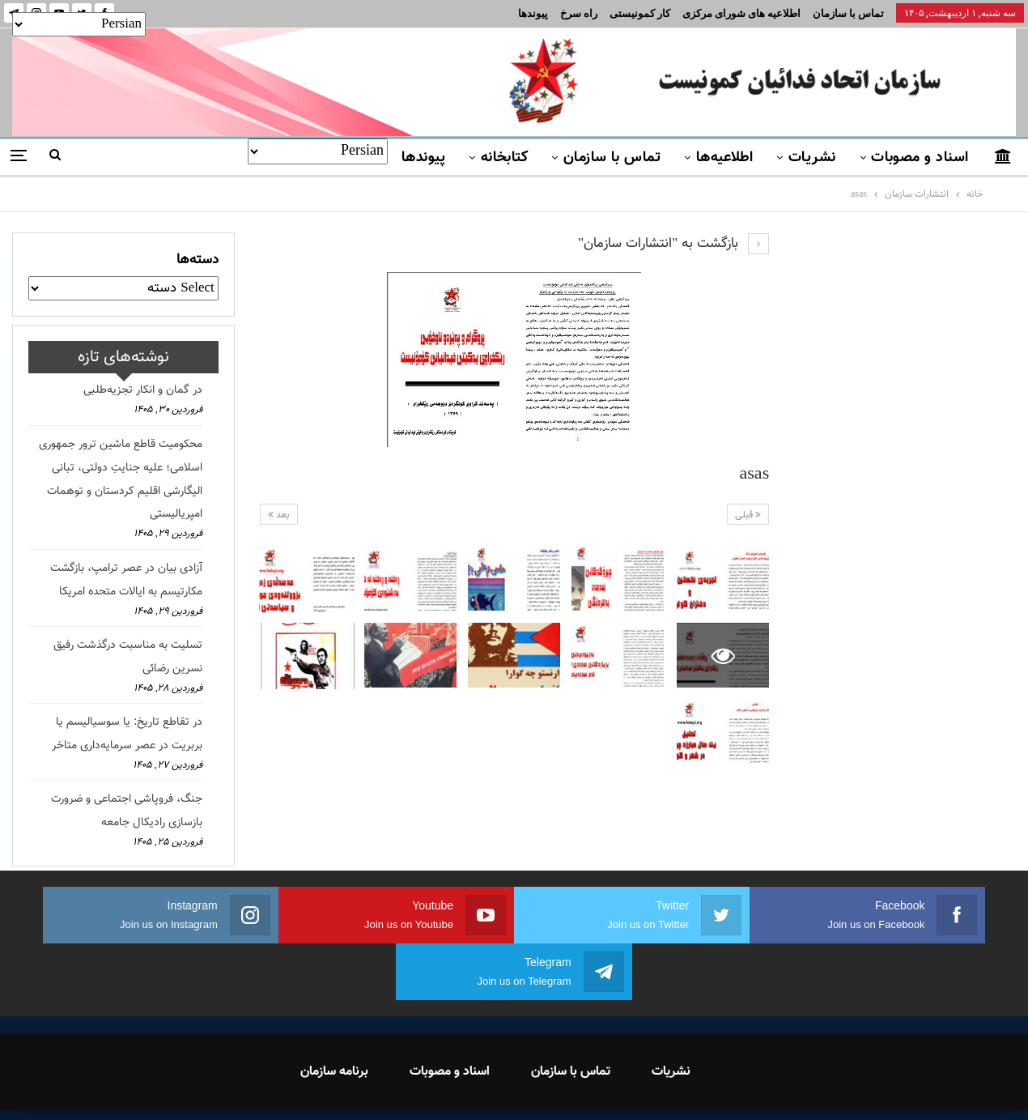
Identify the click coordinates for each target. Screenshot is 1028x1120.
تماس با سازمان (848, 13)
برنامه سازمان (334, 1015)
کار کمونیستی (640, 13)
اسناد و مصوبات (919, 158)
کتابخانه (505, 158)
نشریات (812, 158)
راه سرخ (578, 13)
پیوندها (533, 13)
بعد (279, 515)
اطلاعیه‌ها (725, 158)
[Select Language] (318, 151)
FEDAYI (478, 1086)
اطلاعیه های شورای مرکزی (741, 13)
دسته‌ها (197, 259)
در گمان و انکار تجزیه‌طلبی (142, 390)
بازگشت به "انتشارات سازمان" (673, 243)
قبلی (748, 515)
